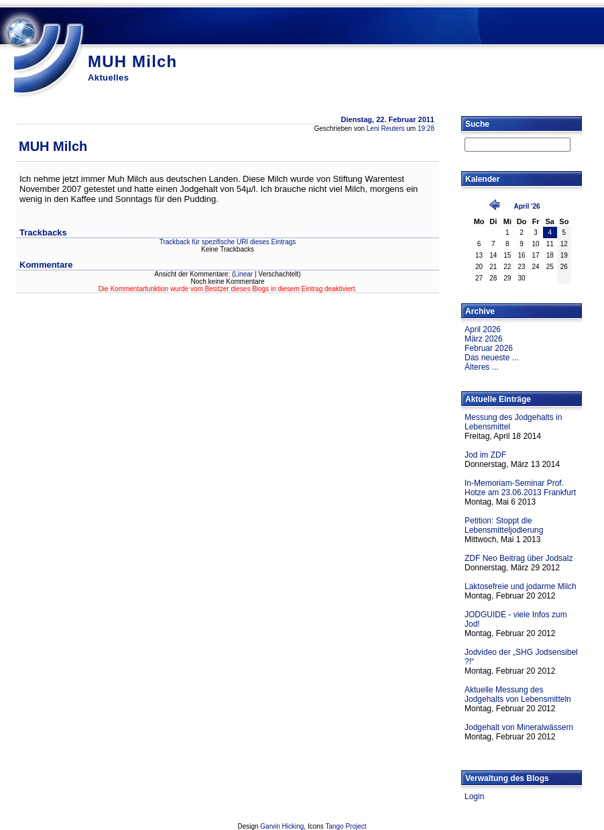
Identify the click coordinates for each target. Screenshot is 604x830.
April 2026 (483, 329)
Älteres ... (482, 367)
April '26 (527, 206)
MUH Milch (132, 61)
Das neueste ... (492, 357)
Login (474, 796)
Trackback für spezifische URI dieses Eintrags (228, 242)
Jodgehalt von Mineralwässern (519, 727)
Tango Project (345, 826)
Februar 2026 (489, 348)
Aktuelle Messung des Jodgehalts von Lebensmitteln (518, 694)
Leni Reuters (386, 128)
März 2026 (484, 339)
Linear (243, 274)
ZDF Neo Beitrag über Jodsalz (518, 558)
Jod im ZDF (485, 455)
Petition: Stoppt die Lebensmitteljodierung (504, 525)
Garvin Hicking (282, 826)
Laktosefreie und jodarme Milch (521, 586)
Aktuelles (108, 77)
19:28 (426, 128)
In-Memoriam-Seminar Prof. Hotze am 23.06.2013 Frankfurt (520, 487)
